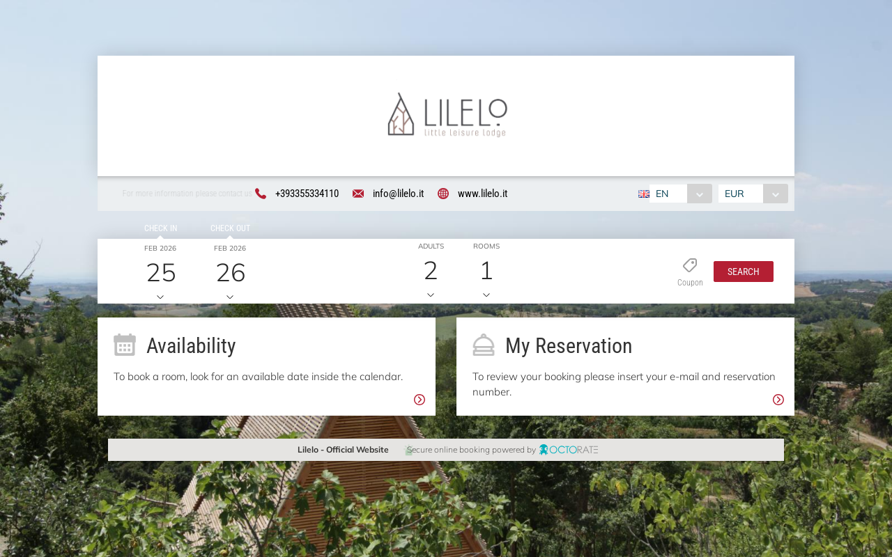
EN (662, 193)
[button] (744, 271)
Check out (229, 229)
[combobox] (680, 194)
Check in (160, 229)
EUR (734, 193)
